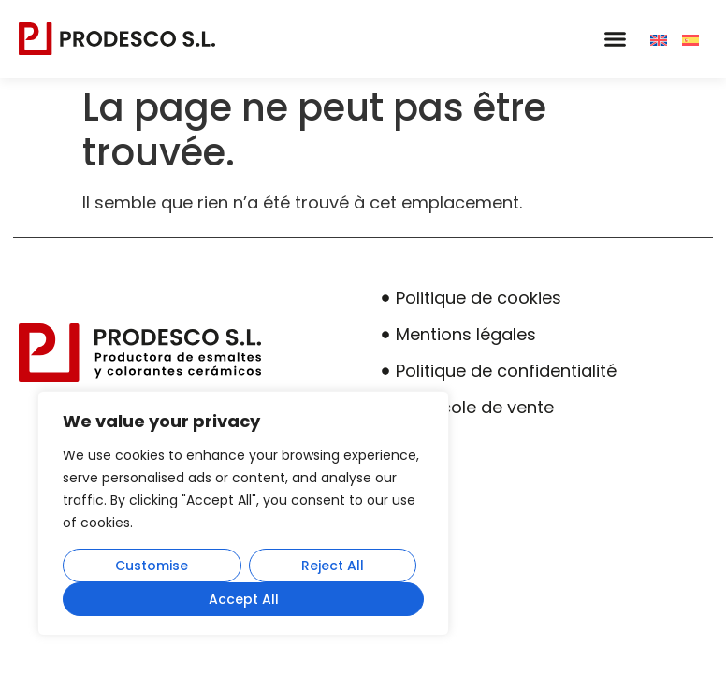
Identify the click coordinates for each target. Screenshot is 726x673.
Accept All (244, 599)
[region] (243, 513)
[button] (614, 39)
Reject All (332, 565)
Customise (151, 565)
